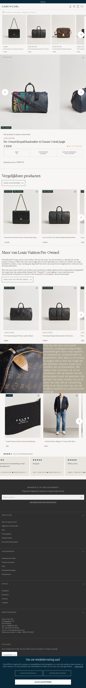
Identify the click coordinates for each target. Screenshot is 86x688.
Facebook (5, 595)
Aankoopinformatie (8, 558)
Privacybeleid (6, 534)
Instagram (5, 591)
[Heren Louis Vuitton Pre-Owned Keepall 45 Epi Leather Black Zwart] (21, 308)
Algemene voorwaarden (10, 526)
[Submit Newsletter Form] (81, 497)
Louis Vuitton (32, 46)
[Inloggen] (70, 6)
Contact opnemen (8, 562)
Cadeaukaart (6, 574)
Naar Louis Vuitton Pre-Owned (17, 279)
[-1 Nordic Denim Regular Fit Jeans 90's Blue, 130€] (61, 420)
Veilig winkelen (7, 538)
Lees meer (79, 666)
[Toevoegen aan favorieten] (36, 192)
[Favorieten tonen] (74, 6)
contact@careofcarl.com (16, 630)
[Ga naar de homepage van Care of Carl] (10, 6)
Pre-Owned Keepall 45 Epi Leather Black (18, 336)
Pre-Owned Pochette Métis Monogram (62, 49)
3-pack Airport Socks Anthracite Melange (20, 441)
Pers (3, 530)
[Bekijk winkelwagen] (78, 6)
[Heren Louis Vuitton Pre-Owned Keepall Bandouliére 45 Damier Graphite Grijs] (39, 30)
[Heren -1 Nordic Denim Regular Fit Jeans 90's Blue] (61, 415)
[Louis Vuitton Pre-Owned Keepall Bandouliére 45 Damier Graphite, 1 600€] (38, 34)
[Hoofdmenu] (82, 6)
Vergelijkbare (21, 175)
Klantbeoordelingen (9, 570)
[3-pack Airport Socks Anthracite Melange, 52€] (23, 420)
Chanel (5, 46)
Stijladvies (8, 655)
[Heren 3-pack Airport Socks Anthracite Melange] (23, 415)
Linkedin (5, 603)
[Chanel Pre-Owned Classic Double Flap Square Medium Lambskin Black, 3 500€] (14, 34)
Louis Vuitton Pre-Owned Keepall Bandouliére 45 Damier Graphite (58, 237)
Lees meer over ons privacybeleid (43, 502)
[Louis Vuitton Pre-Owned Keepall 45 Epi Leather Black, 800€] (21, 314)
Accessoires (7, 57)
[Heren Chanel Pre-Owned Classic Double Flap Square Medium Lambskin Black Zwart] (14, 30)
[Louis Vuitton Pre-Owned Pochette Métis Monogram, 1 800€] (63, 34)
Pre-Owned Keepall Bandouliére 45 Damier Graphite (39, 49)
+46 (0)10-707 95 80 (12, 628)
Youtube (5, 599)
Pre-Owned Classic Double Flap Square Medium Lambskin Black (13, 49)
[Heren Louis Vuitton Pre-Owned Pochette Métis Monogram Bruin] (63, 30)
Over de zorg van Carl (9, 522)
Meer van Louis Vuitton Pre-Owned (30, 252)
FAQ (3, 566)
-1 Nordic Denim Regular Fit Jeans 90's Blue (59, 441)
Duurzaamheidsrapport (10, 542)
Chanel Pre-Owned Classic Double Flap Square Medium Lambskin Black (21, 237)
